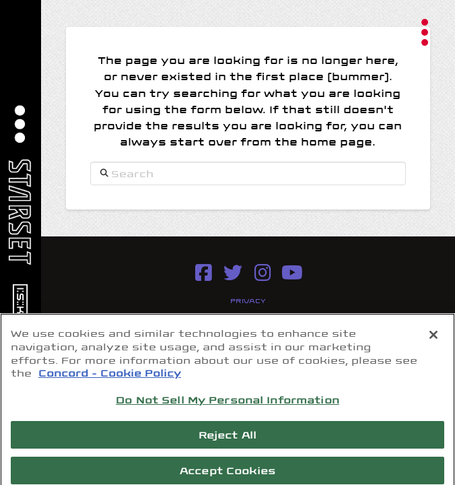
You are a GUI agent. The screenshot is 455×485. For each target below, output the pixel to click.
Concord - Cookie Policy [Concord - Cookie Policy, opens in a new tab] (109, 376)
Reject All (227, 438)
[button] (424, 32)
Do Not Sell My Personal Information (227, 403)
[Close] (433, 339)
